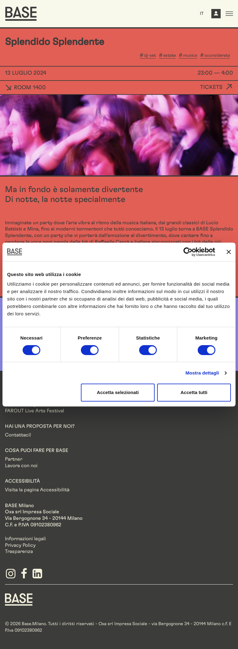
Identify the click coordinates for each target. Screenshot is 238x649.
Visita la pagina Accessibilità (37, 489)
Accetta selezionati (118, 392)
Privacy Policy (20, 545)
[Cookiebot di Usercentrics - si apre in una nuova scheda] (188, 252)
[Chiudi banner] (229, 252)
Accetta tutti (194, 392)
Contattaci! (18, 434)
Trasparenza (19, 551)
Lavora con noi (21, 465)
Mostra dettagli (202, 372)
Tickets (211, 87)
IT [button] (202, 13)
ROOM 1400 (25, 87)
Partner (13, 459)
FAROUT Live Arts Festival (34, 410)
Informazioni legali (25, 538)
